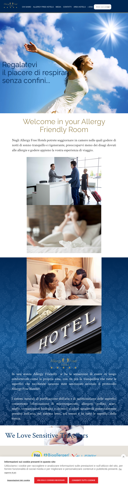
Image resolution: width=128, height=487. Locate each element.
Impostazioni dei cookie (18, 480)
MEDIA (58, 7)
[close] (123, 456)
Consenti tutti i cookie (83, 480)
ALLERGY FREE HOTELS (43, 7)
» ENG (90, 7)
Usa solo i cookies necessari (51, 480)
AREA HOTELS (80, 7)
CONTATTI (67, 7)
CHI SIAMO (26, 7)
